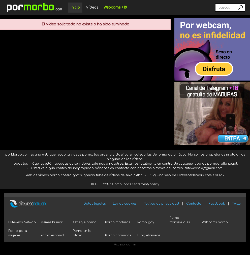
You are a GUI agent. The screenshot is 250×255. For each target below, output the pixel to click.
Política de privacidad (161, 203)
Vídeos (92, 7)
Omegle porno (85, 222)
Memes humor (51, 222)
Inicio (75, 7)
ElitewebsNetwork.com (194, 175)
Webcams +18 (115, 7)
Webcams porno (215, 222)
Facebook (217, 203)
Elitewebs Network (22, 222)
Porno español (52, 235)
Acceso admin (125, 244)
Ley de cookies (124, 203)
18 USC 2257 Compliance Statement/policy (125, 184)
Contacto (193, 203)
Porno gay (145, 222)
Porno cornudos (118, 235)
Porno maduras (117, 222)
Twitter (237, 203)
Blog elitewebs (148, 235)
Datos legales (95, 203)
